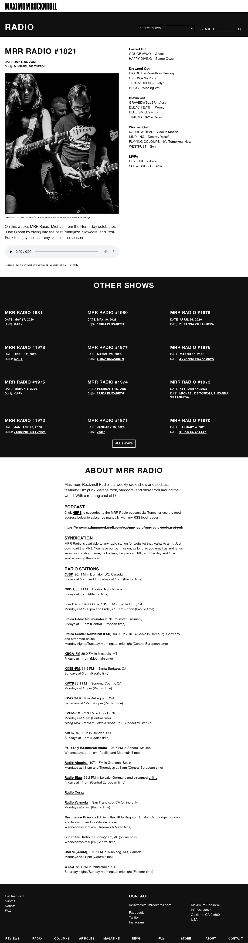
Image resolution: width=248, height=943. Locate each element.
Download (42, 264)
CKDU (69, 589)
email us (161, 548)
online (153, 777)
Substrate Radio (77, 837)
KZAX (69, 698)
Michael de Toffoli (30, 66)
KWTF (69, 683)
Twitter (134, 917)
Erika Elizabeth (110, 324)
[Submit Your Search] (239, 29)
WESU (69, 867)
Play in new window (25, 264)
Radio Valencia (76, 802)
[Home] (31, 8)
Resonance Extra (78, 817)
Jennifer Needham (30, 431)
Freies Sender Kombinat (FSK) (88, 634)
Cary (18, 324)
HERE (77, 512)
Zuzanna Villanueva (196, 324)
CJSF (69, 574)
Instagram (136, 922)
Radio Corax (74, 792)
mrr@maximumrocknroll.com (150, 905)
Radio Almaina (76, 762)
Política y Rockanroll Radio (86, 748)
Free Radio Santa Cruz (82, 604)
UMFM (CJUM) (76, 852)
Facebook (136, 912)
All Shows (124, 443)
